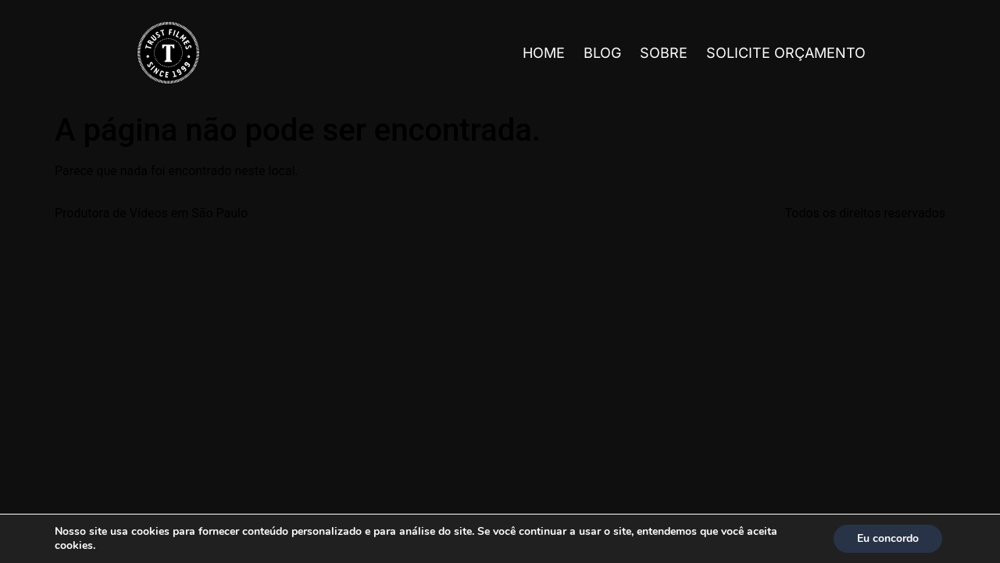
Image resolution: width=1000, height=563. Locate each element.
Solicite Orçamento (786, 53)
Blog (602, 53)
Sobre (664, 53)
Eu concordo (888, 538)
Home (544, 53)
